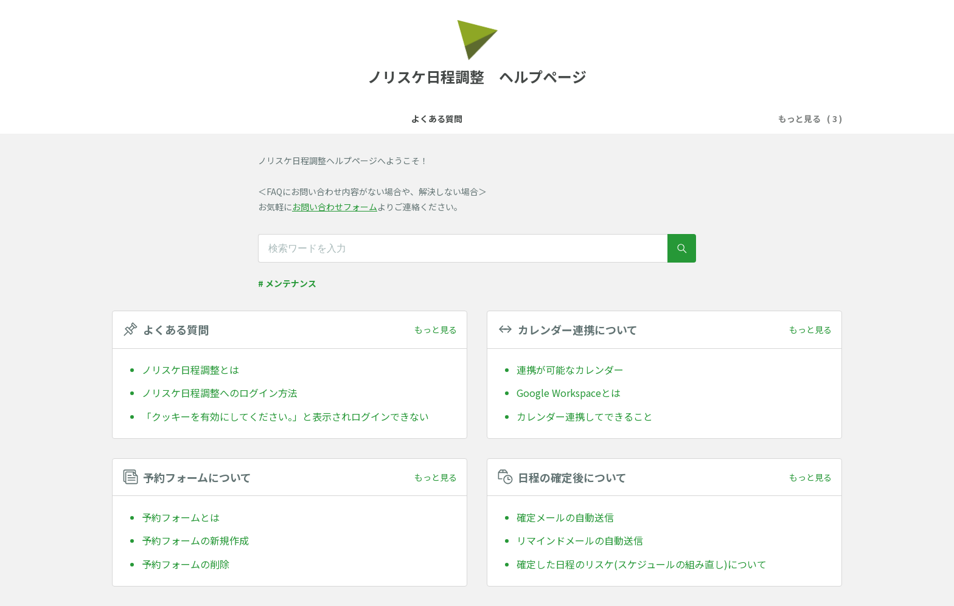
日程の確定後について (609, 118)
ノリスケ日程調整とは (190, 369)
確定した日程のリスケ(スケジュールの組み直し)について (642, 564)
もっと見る (435, 329)
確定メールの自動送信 (565, 517)
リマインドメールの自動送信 (580, 540)
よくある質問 (310, 118)
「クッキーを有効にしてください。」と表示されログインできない (285, 416)
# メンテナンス (287, 283)
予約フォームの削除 (185, 564)
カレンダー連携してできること (585, 416)
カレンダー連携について (400, 118)
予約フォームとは (181, 517)
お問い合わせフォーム (334, 207)
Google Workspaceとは (569, 392)
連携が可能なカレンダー (570, 369)
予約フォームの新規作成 (195, 540)
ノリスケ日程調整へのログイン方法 (220, 392)
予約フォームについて (506, 118)
